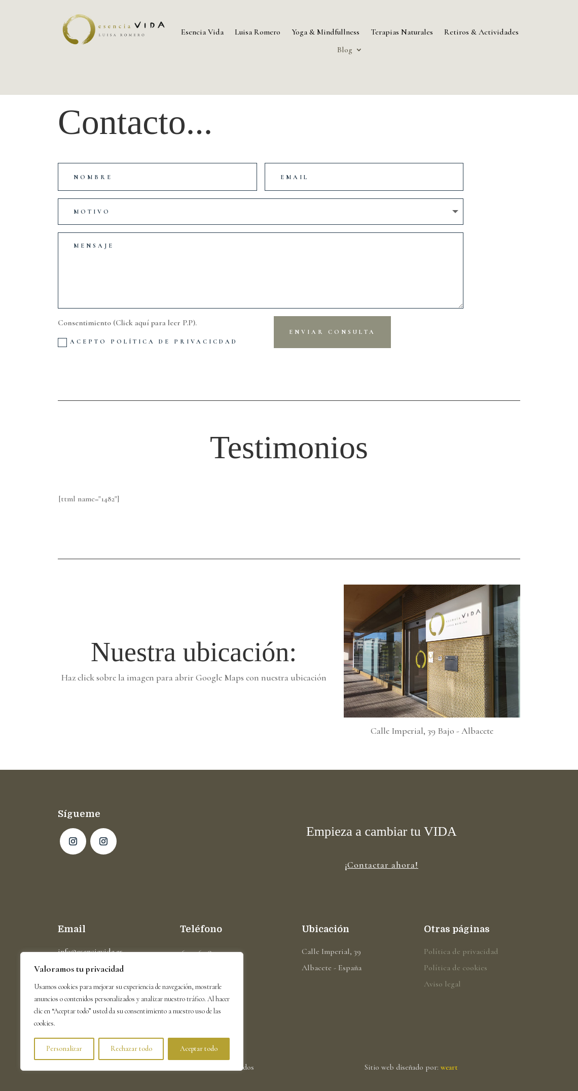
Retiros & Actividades (481, 32)
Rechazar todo (131, 1048)
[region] (131, 1011)
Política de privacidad (461, 951)
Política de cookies (455, 968)
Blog (344, 50)
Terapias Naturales (402, 32)
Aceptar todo (199, 1048)
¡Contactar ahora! (381, 864)
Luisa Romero (257, 32)
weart (449, 1067)
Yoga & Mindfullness (325, 32)
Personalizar (64, 1048)
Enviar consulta (332, 331)
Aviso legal (442, 984)
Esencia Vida (202, 32)
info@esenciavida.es (90, 951)
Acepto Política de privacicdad (148, 342)
